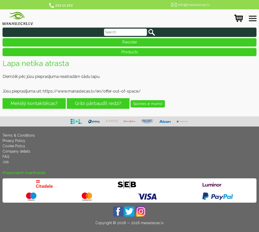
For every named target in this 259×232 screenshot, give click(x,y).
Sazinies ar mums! (147, 104)
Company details (16, 151)
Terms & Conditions (19, 135)
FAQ (6, 157)
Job (6, 162)
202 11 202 (64, 5)
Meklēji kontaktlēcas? (34, 103)
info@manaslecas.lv (194, 5)
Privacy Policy (14, 141)
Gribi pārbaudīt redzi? (98, 103)
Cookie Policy (14, 146)
